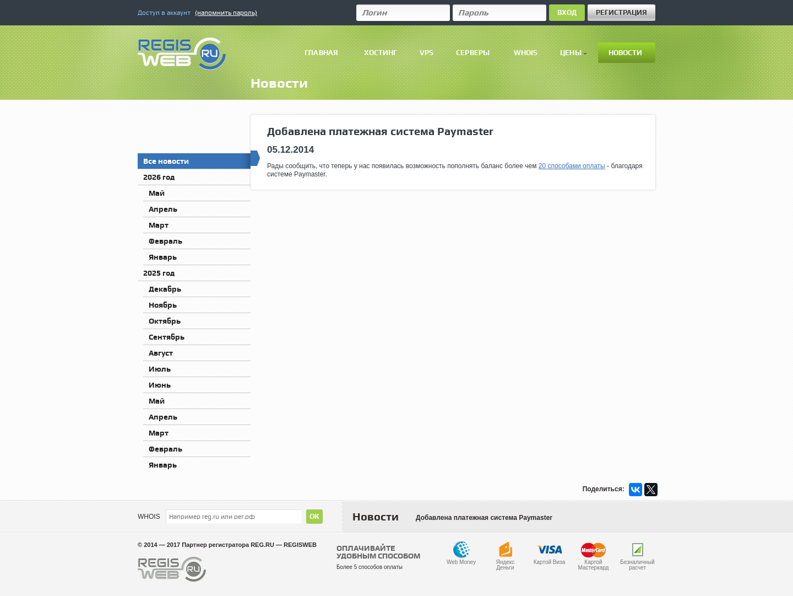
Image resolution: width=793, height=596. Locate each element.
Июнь (160, 384)
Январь (163, 257)
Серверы (473, 53)
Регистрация (621, 12)
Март (159, 225)
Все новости (197, 159)
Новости (626, 53)
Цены (573, 53)
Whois (526, 53)
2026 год (159, 177)
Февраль (165, 241)
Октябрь (165, 320)
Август (161, 352)
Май (157, 193)
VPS (426, 53)
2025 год (159, 273)
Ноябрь (163, 304)
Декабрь (165, 288)
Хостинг (381, 53)
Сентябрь (166, 336)
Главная (321, 53)
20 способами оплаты (572, 166)
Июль (160, 368)
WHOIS (149, 516)
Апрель (163, 209)
